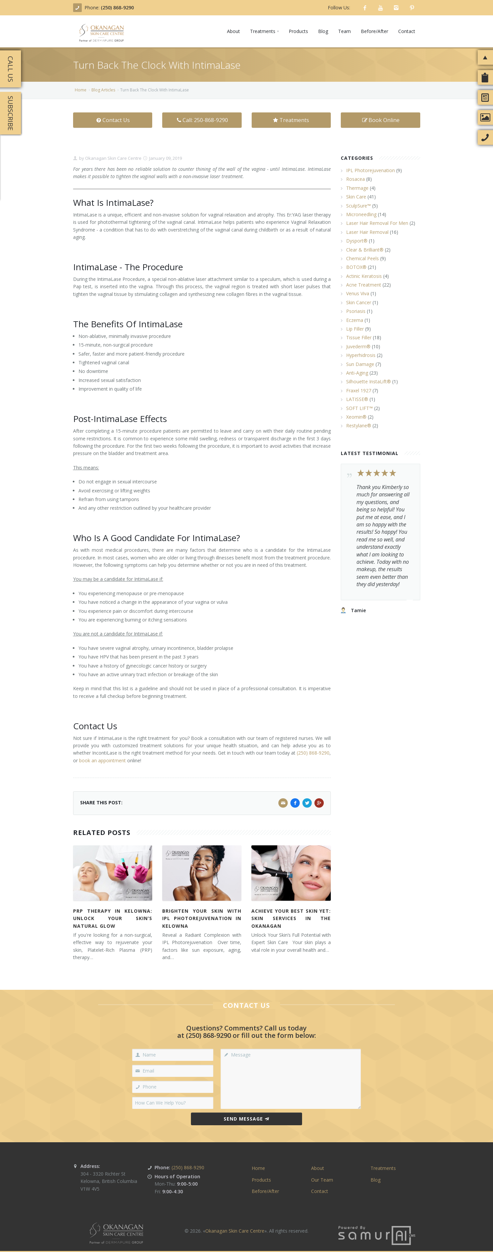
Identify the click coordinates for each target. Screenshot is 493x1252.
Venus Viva (357, 293)
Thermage (357, 188)
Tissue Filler (359, 337)
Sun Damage (360, 364)
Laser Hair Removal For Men (377, 223)
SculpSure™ (358, 205)
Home (80, 90)
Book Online (380, 120)
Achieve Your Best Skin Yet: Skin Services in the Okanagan (290, 918)
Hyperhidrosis (361, 355)
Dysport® (356, 241)
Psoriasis (355, 311)
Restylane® (358, 425)
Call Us (10, 69)
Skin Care (356, 196)
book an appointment (102, 760)
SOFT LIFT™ (359, 408)
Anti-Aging (357, 373)
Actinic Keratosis (364, 276)
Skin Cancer (358, 302)
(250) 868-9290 (117, 7)
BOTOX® (356, 267)
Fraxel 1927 (358, 390)
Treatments (291, 120)
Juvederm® (358, 346)
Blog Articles (103, 90)
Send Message (246, 1119)
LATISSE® (357, 399)
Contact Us (112, 120)
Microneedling (361, 214)
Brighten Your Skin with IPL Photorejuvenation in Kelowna (201, 918)
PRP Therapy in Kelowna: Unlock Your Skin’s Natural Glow (112, 918)
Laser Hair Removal (367, 232)
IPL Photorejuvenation (370, 170)
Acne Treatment (363, 285)
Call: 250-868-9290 (202, 120)
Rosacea (355, 179)
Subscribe (10, 113)
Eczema (354, 320)
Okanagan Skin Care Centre (113, 158)
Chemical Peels (362, 258)
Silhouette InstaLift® (368, 381)
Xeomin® (356, 417)
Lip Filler (355, 329)
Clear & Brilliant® (365, 250)
